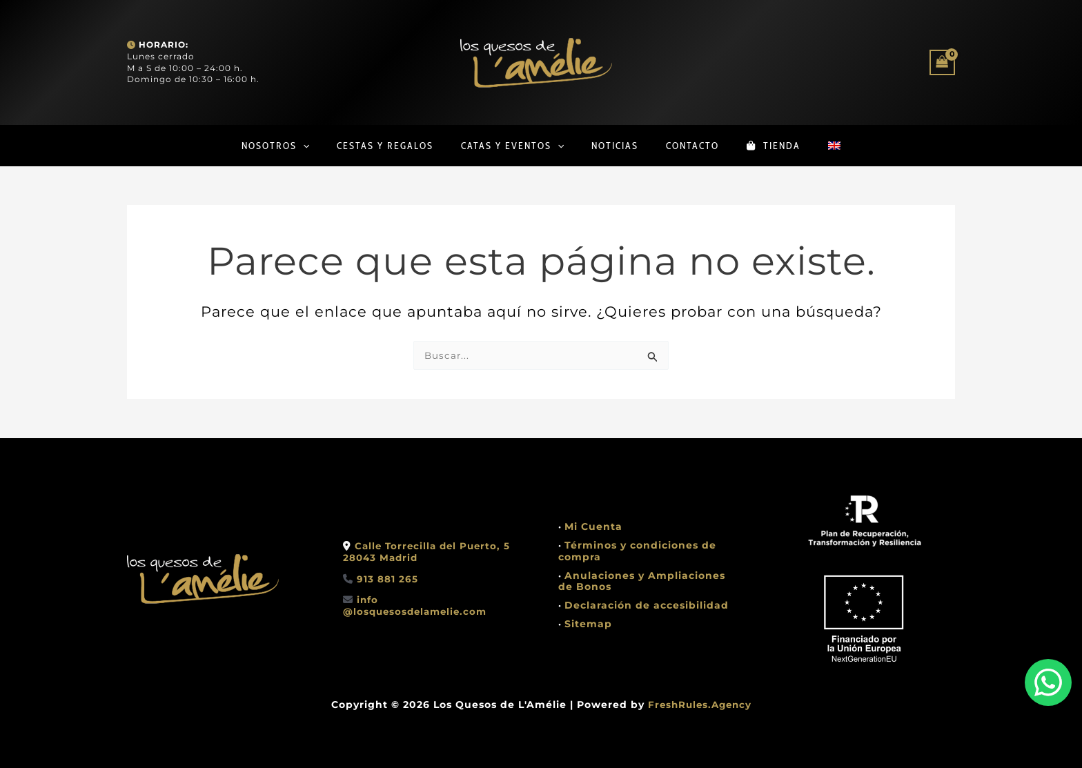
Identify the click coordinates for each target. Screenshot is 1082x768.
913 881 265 (387, 579)
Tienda (787, 145)
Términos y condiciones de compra (637, 551)
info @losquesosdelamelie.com (418, 605)
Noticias (614, 145)
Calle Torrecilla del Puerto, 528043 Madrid (429, 552)
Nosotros (254, 145)
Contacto (699, 145)
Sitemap (588, 624)
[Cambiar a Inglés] (855, 145)
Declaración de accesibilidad (646, 605)
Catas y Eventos (505, 145)
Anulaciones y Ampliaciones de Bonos (641, 581)
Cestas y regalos (371, 145)
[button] (282, 145)
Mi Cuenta (593, 526)
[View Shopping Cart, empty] (942, 62)
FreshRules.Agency (699, 704)
